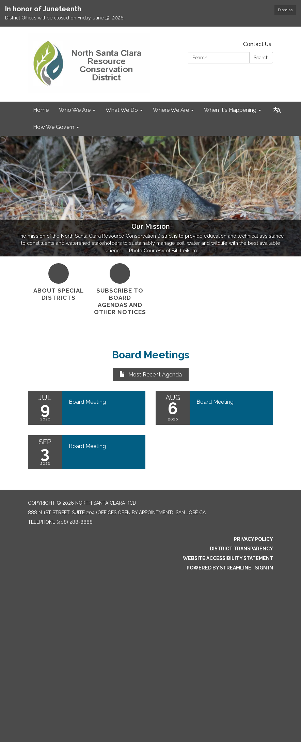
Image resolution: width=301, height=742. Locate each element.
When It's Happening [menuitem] (230, 110)
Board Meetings (150, 355)
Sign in (264, 567)
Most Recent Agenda (151, 374)
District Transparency (241, 548)
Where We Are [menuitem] (171, 110)
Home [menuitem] (41, 110)
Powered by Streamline (219, 567)
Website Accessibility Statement (228, 558)
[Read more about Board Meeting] (86, 408)
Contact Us (257, 44)
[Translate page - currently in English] (277, 110)
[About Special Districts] (58, 282)
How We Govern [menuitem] (53, 127)
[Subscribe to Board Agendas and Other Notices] (119, 289)
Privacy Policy (253, 539)
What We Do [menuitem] (122, 110)
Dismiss (285, 10)
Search (261, 57)
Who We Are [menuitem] (75, 110)
